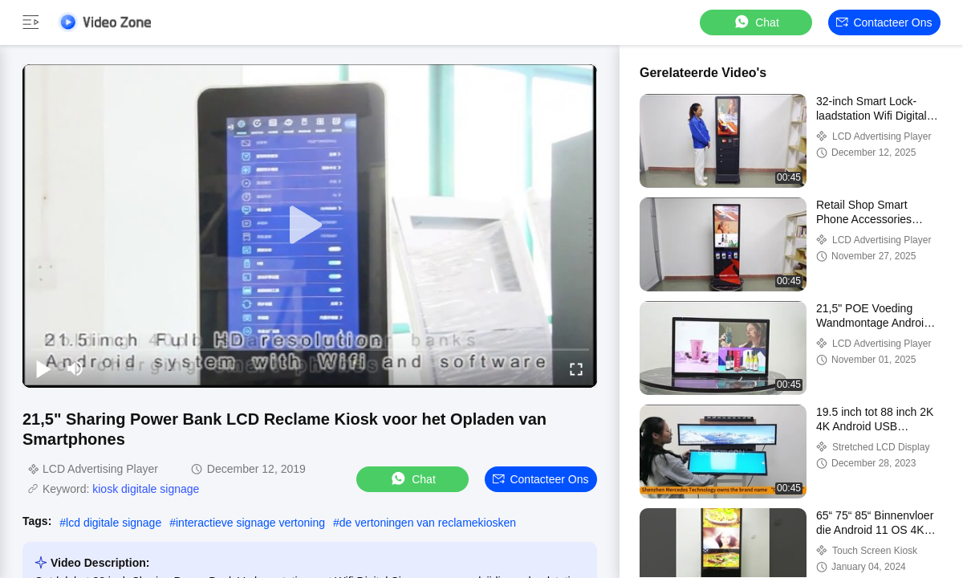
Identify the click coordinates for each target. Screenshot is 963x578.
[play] (310, 226)
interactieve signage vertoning (250, 522)
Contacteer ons (884, 22)
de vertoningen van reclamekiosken (427, 522)
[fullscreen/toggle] (576, 368)
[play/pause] (43, 368)
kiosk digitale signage (145, 488)
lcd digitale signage (113, 522)
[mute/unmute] (75, 368)
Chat (756, 22)
